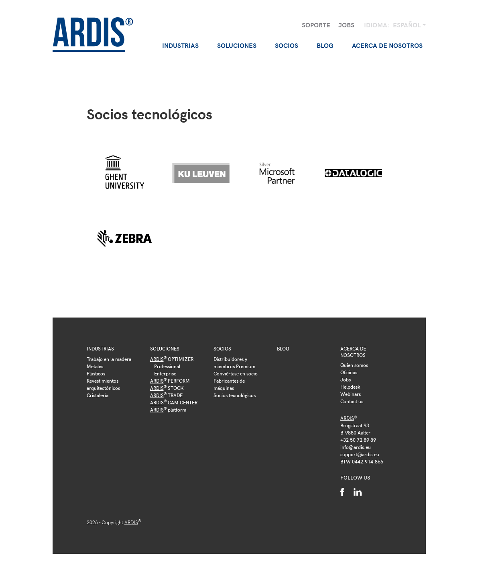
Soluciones (164, 348)
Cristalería (97, 395)
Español (407, 24)
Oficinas (348, 372)
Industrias (100, 348)
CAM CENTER (173, 402)
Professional (167, 366)
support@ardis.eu (359, 454)
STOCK (167, 388)
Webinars (350, 394)
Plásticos (96, 373)
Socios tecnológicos (235, 395)
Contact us (351, 401)
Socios (222, 348)
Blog (325, 45)
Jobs (346, 24)
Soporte (316, 24)
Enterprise (165, 373)
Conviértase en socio (236, 373)
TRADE (166, 395)
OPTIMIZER (171, 359)
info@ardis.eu (355, 447)
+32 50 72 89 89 (358, 439)
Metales (95, 366)
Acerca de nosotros (353, 351)
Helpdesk (350, 386)
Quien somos (354, 365)
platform (168, 409)
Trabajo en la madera (109, 359)
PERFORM (170, 380)
